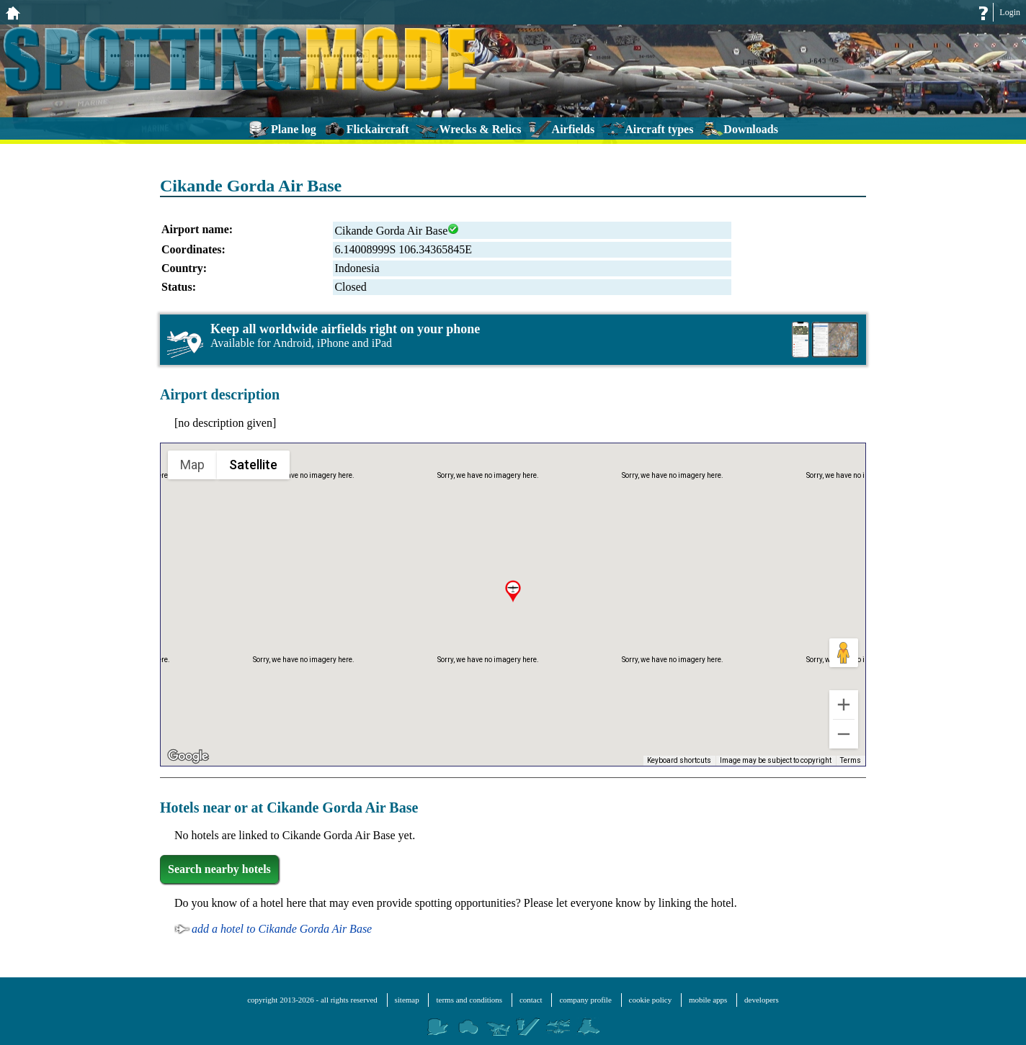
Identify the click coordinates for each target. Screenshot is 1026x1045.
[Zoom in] (843, 704)
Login (1009, 12)
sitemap (407, 999)
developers (761, 999)
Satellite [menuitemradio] (253, 464)
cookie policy (650, 999)
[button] (513, 592)
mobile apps (708, 999)
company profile (585, 999)
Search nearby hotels (219, 869)
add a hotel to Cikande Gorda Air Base (282, 929)
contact (531, 999)
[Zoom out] (843, 734)
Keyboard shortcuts (683, 761)
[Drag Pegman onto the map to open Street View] (843, 652)
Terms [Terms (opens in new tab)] (851, 761)
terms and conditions (469, 999)
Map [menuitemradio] (192, 464)
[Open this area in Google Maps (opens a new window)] (188, 756)
